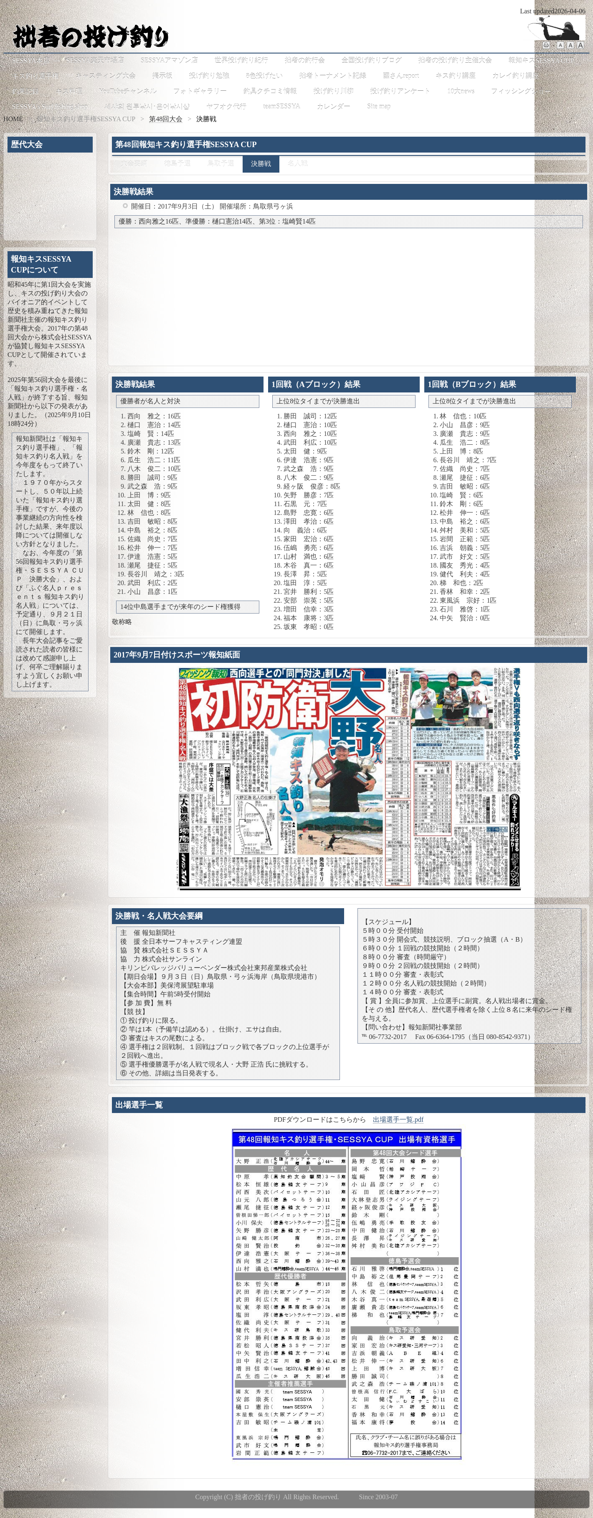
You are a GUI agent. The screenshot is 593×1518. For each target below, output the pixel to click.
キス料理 (69, 91)
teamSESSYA (281, 106)
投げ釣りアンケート (400, 91)
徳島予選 (177, 163)
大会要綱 (134, 163)
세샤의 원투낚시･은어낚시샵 (147, 106)
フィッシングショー (521, 91)
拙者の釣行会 (305, 60)
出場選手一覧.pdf (398, 1119)
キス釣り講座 (456, 75)
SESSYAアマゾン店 (169, 60)
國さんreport (401, 75)
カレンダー (333, 106)
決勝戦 (261, 163)
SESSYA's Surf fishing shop (50, 106)
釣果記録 (25, 91)
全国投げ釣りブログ (372, 60)
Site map (378, 106)
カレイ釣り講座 (515, 75)
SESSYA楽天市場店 (95, 60)
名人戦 (298, 163)
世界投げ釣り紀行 (241, 60)
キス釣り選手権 (35, 75)
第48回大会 (165, 118)
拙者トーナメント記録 (332, 75)
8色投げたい (264, 75)
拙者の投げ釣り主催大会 (455, 60)
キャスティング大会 (106, 75)
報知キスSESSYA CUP (541, 60)
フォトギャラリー (200, 91)
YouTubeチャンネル (128, 91)
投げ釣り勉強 (209, 75)
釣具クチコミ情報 (270, 91)
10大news (460, 91)
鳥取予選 (221, 163)
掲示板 (162, 75)
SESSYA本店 (31, 60)
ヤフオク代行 (226, 106)
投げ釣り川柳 (334, 91)
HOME (13, 118)
